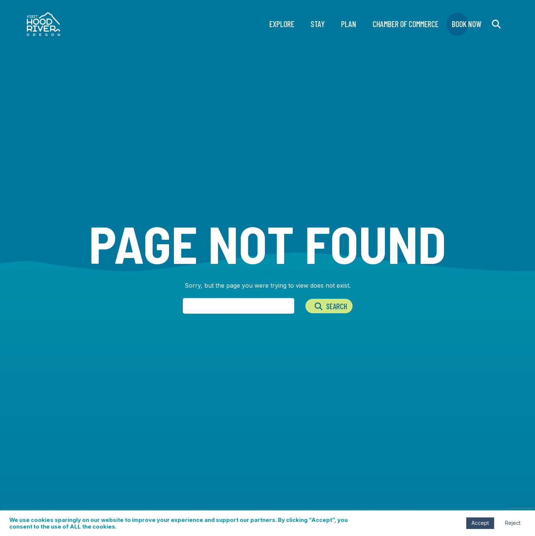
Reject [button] (513, 523)
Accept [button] (480, 523)
